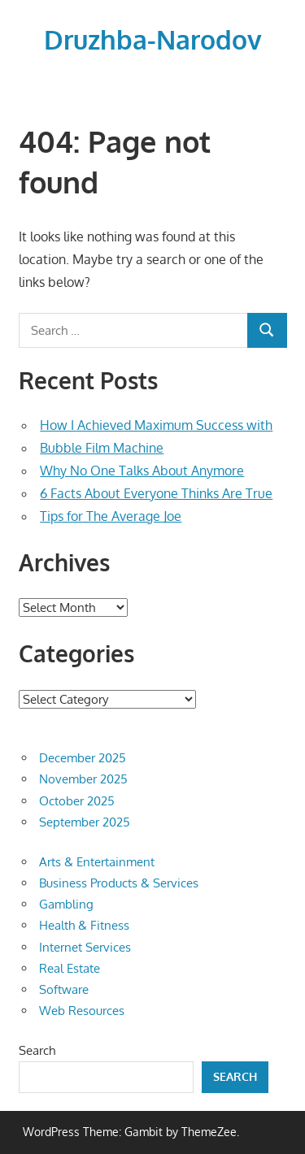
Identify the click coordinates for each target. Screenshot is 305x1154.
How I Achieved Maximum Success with (156, 425)
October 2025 (77, 801)
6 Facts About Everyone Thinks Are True (156, 493)
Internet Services (85, 947)
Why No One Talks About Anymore (142, 470)
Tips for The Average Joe (110, 516)
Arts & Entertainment (97, 862)
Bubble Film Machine (101, 448)
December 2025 (82, 758)
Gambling (66, 904)
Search (37, 1050)
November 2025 (83, 779)
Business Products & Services (118, 883)
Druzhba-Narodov (153, 39)
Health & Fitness (84, 925)
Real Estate (69, 968)
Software (64, 989)
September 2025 (84, 822)
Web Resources (81, 1010)
